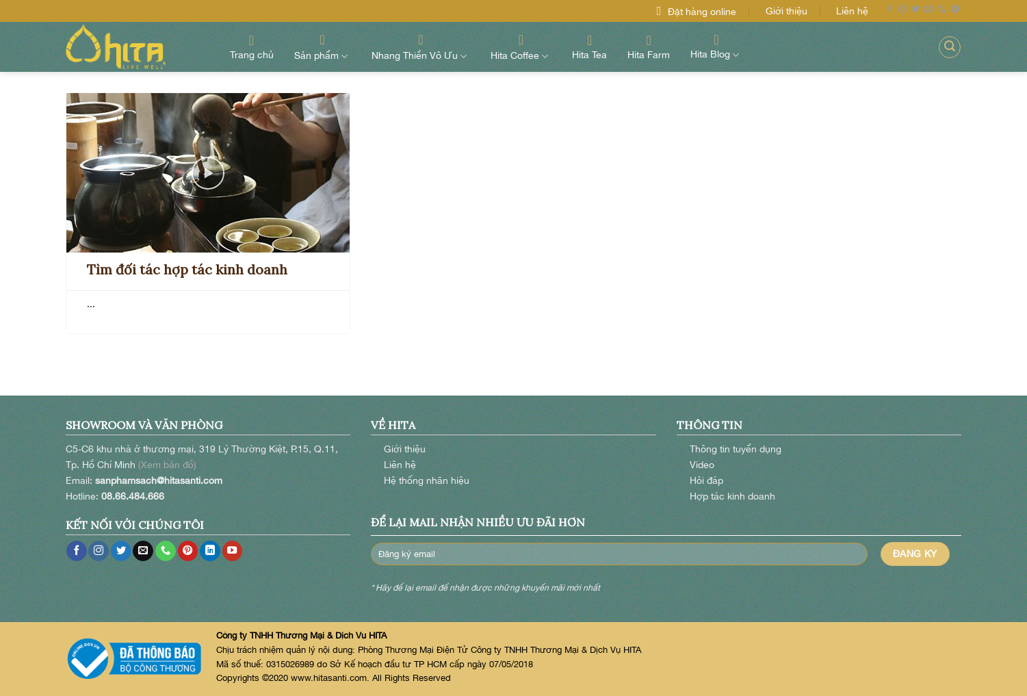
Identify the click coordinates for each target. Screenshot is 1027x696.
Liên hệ (852, 10)
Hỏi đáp (706, 480)
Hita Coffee (521, 46)
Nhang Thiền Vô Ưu (421, 46)
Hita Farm (648, 47)
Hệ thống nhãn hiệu (426, 480)
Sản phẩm (322, 46)
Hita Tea (589, 47)
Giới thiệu (786, 10)
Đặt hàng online (702, 11)
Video (702, 464)
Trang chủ (252, 47)
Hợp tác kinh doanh (732, 496)
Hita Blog (716, 46)
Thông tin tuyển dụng (735, 448)
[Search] (950, 47)
